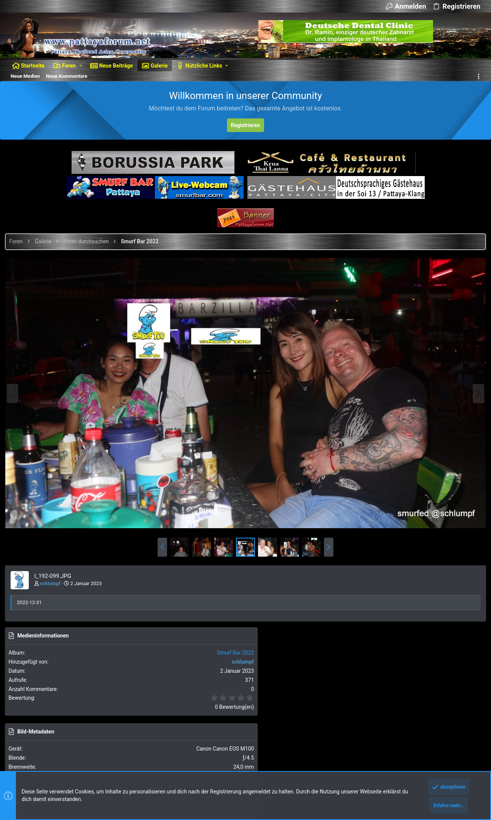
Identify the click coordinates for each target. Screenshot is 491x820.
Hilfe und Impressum (424, 722)
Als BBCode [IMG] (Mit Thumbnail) (429, 556)
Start (457, 722)
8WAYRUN (102, 768)
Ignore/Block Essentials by (76, 748)
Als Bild (400, 513)
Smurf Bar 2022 (461, 283)
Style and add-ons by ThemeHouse (48, 762)
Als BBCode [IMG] (411, 534)
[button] (81, 65)
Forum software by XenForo (69, 741)
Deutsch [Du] (64, 722)
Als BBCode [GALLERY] (417, 578)
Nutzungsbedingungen (340, 722)
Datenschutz (383, 722)
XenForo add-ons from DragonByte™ (110, 755)
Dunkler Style (24, 722)
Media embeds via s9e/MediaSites (127, 762)
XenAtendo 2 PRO (27, 768)
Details (255, 755)
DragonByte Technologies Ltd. (212, 755)
